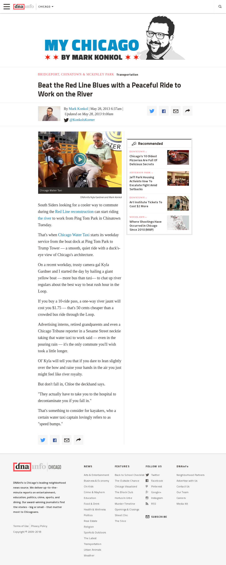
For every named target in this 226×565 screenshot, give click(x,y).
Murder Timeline (125, 504)
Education (90, 498)
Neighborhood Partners (191, 475)
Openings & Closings (127, 509)
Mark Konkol (78, 109)
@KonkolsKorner (82, 120)
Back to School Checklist (129, 475)
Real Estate (90, 521)
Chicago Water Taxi (74, 235)
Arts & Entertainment (96, 475)
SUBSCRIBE (156, 517)
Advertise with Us (187, 481)
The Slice (120, 521)
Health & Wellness (95, 509)
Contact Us (183, 486)
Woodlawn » (138, 217)
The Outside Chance (127, 481)
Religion (89, 527)
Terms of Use (21, 526)
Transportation (127, 74)
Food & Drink (91, 504)
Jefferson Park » (141, 172)
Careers (181, 498)
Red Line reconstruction (74, 211)
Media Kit (182, 504)
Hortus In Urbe (123, 498)
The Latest (90, 538)
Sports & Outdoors (95, 532)
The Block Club (124, 492)
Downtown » (138, 151)
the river (44, 218)
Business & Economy (96, 481)
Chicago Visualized (126, 486)
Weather (89, 555)
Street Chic (121, 515)
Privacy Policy (39, 526)
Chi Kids (88, 486)
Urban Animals (92, 550)
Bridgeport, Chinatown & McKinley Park (76, 74)
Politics (88, 515)
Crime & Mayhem (94, 492)
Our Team (182, 492)
